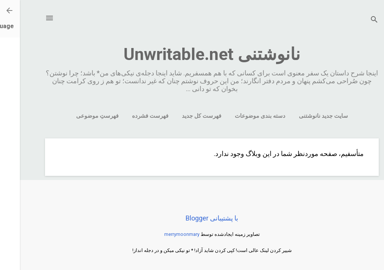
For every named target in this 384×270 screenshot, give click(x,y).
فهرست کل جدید (181, 115)
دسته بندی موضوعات (240, 115)
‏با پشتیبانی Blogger (192, 218)
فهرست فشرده (130, 115)
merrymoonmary (162, 234)
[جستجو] (354, 20)
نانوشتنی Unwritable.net (192, 54)
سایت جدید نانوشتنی (303, 115)
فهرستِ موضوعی (77, 115)
